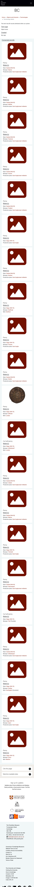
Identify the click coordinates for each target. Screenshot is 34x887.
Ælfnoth (10, 413)
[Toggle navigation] (31, 3)
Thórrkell (10, 552)
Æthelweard (11, 653)
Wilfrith (10, 104)
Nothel (10, 379)
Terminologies (24, 17)
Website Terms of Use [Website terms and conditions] (12, 848)
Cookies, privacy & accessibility (14, 850)
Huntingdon (9, 690)
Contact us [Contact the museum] (9, 852)
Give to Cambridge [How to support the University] (11, 872)
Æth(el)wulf (11, 448)
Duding (10, 688)
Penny (5, 63)
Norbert (10, 275)
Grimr (9, 757)
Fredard (10, 208)
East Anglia (16, 242)
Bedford (8, 759)
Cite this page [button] (7, 769)
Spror (9, 723)
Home (3, 17)
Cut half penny (7, 441)
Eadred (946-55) (10, 68)
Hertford (8, 312)
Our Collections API (11, 856)
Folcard (10, 344)
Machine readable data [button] (10, 774)
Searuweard (11, 586)
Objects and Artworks (12, 17)
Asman (10, 173)
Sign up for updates (17, 783)
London (8, 415)
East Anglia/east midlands (20, 72)
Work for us (9, 854)
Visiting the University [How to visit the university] (11, 870)
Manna (10, 70)
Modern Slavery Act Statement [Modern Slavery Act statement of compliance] (14, 858)
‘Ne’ (9, 621)
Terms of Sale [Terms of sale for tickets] (9, 860)
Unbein (10, 483)
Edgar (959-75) (10, 241)
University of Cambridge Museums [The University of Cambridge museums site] (15, 846)
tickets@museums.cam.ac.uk (16, 837)
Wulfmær (10, 310)
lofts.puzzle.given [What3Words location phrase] (18, 838)
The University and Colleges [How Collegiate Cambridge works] (13, 868)
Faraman (10, 139)
